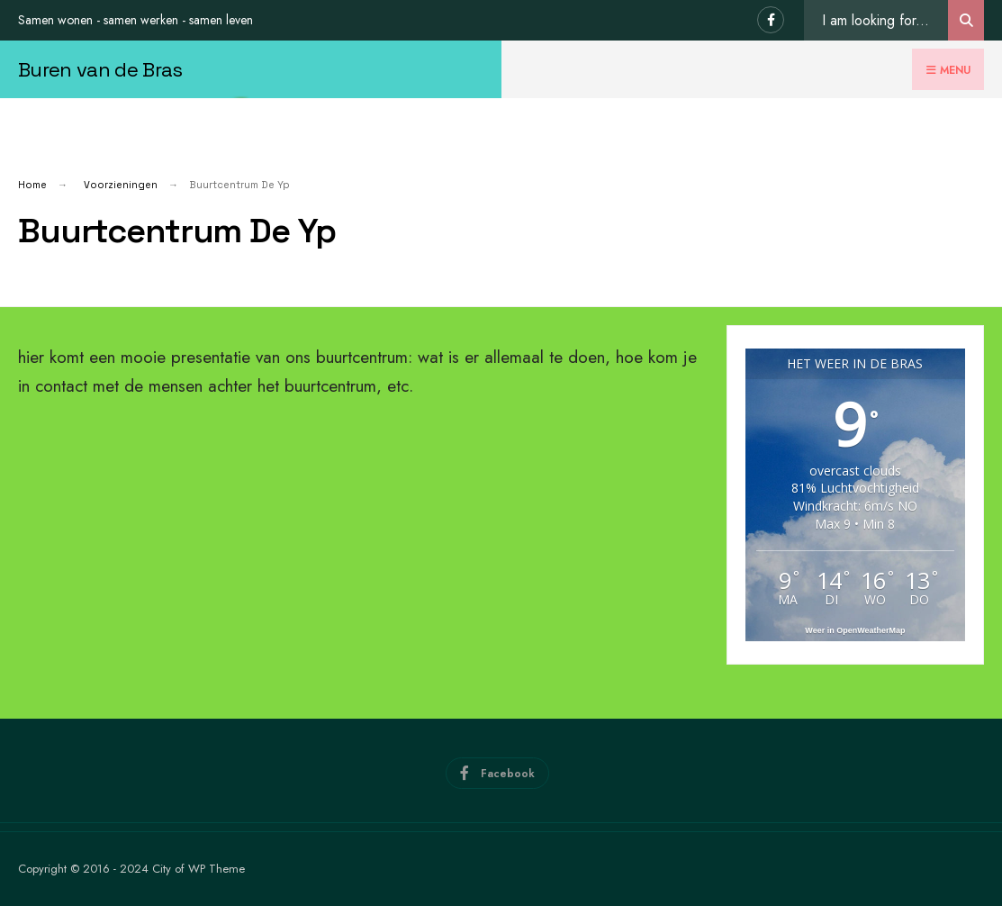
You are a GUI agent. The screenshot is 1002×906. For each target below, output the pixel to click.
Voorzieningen (121, 184)
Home (32, 184)
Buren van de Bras (100, 69)
